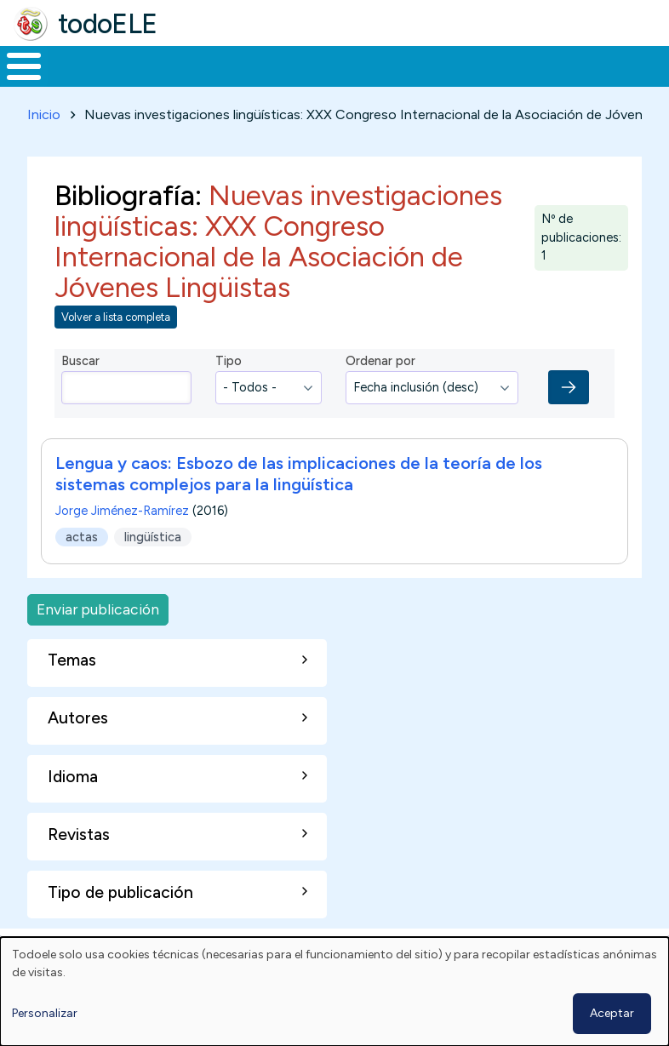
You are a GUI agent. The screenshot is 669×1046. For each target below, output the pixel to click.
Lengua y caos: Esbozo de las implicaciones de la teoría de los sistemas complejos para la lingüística (298, 506)
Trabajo (293, 82)
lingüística (152, 568)
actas (82, 568)
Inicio (15, 82)
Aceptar (612, 1013)
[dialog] (334, 991)
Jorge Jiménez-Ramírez (122, 543)
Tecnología (461, 82)
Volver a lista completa (115, 348)
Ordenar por (380, 392)
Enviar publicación (98, 641)
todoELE (107, 24)
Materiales (82, 82)
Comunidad (574, 82)
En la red (371, 82)
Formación (191, 82)
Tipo (228, 392)
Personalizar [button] (44, 1013)
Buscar (651, 64)
